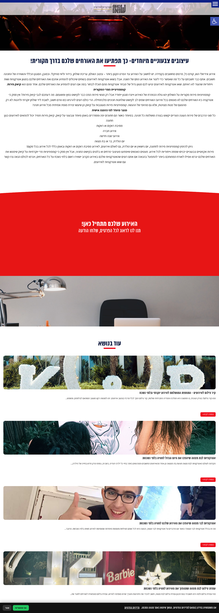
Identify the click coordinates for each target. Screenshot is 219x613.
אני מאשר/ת (21, 608)
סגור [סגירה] (7, 608)
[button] (214, 21)
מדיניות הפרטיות (131, 607)
